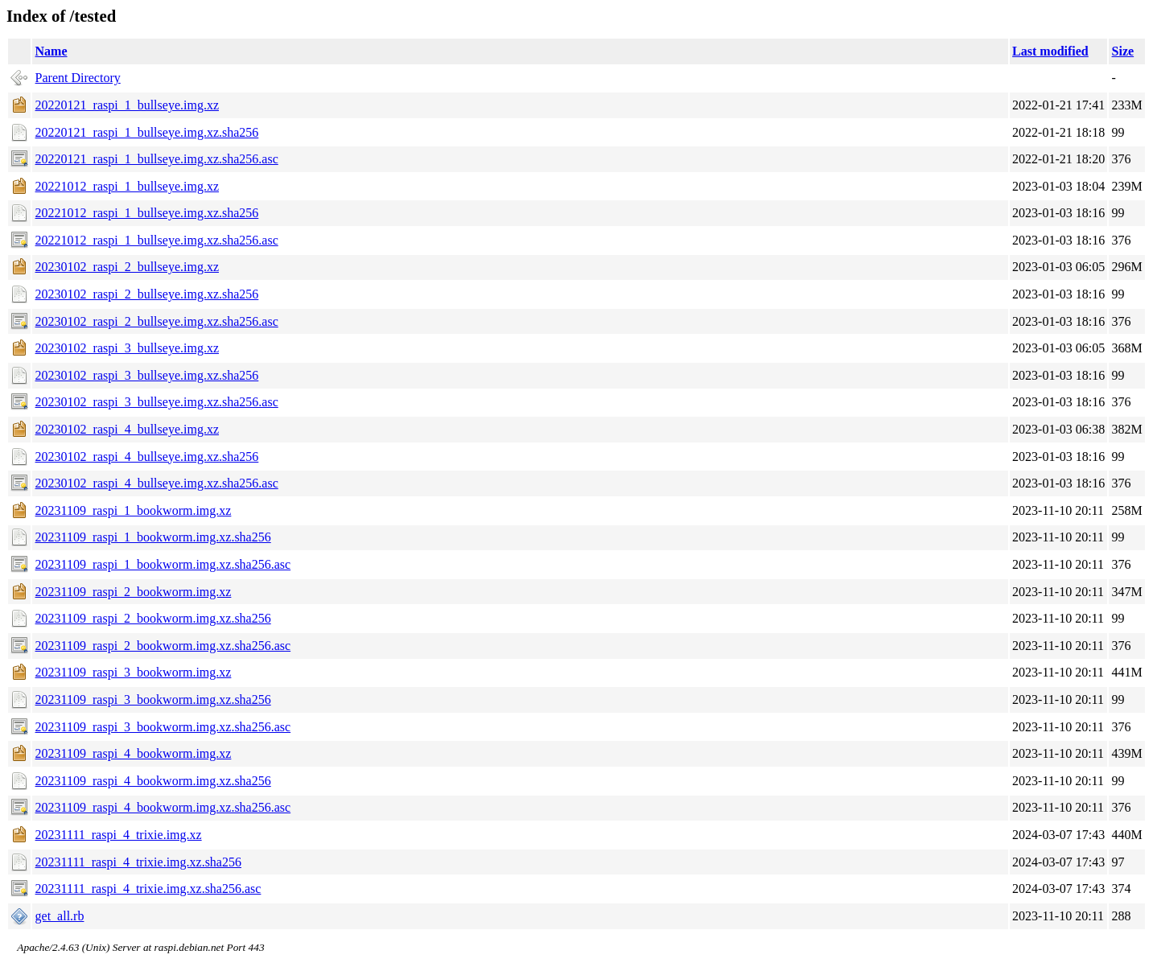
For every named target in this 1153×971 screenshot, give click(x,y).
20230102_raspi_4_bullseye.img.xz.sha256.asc (156, 483)
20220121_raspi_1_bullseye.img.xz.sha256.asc (156, 159)
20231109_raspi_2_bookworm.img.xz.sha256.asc (163, 645)
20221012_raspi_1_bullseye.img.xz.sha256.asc (156, 240)
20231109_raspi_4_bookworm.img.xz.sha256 (153, 781)
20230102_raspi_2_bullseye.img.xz (127, 267)
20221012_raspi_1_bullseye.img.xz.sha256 (147, 213)
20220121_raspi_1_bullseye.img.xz (127, 105)
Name (51, 51)
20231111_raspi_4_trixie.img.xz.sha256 (138, 862)
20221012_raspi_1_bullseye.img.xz (127, 186)
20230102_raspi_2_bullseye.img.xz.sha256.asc (156, 321)
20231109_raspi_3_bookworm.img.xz (133, 672)
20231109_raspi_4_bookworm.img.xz (133, 753)
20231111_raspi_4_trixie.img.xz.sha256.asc (148, 888)
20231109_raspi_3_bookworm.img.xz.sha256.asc (163, 727)
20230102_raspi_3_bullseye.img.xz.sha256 (147, 375)
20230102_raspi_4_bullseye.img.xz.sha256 (147, 456)
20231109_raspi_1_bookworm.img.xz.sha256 (153, 537)
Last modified (1050, 51)
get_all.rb (59, 916)
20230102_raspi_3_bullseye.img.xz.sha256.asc (156, 402)
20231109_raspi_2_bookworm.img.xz (133, 592)
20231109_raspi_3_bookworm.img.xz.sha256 (153, 699)
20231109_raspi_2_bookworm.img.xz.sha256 (153, 618)
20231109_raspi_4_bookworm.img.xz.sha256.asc (163, 807)
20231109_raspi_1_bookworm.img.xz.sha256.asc (163, 564)
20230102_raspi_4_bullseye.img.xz (127, 429)
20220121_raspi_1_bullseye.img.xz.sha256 (147, 132)
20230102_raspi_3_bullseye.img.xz (127, 348)
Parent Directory (78, 77)
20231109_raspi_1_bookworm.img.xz (133, 510)
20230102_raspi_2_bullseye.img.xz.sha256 (147, 294)
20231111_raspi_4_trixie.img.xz (118, 834)
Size (1123, 51)
